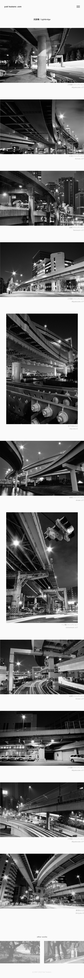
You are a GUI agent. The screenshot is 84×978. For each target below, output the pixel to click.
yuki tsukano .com (12, 6)
